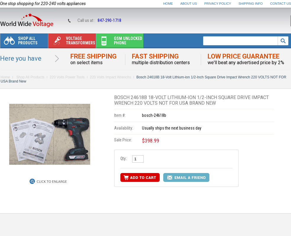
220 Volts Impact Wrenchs (110, 77)
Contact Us (280, 3)
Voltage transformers (71, 42)
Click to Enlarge (52, 182)
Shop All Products (19, 42)
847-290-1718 (109, 20)
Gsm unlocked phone (119, 42)
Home (168, 3)
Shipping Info (251, 3)
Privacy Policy (217, 3)
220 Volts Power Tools (67, 77)
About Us (188, 3)
